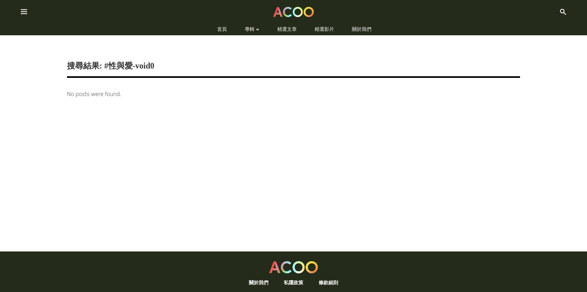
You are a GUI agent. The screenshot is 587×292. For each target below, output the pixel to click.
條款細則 (328, 282)
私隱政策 (293, 282)
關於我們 (258, 282)
